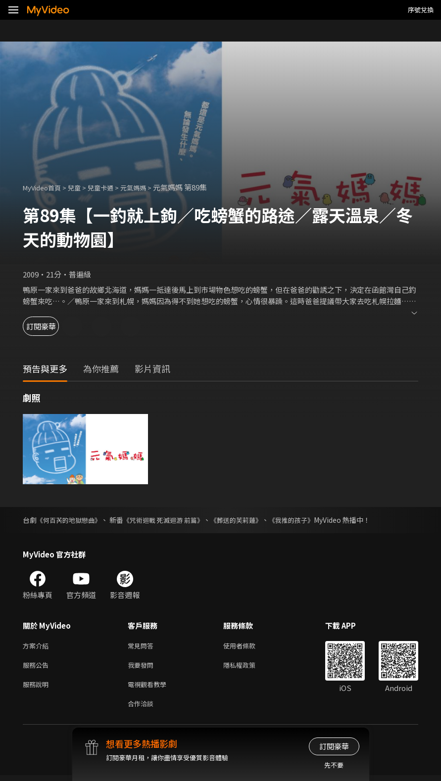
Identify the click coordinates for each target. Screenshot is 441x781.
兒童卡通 (111, 187)
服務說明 (37, 688)
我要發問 (142, 667)
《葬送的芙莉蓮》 (249, 520)
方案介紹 (37, 646)
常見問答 (142, 646)
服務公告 (37, 667)
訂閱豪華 (50, 326)
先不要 (333, 765)
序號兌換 (421, 9)
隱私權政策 (247, 667)
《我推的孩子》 (308, 520)
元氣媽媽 (148, 187)
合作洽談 (142, 708)
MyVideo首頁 (45, 187)
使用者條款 (247, 646)
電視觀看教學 (150, 688)
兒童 (82, 187)
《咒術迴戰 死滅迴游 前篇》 (171, 520)
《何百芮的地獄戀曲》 (71, 520)
